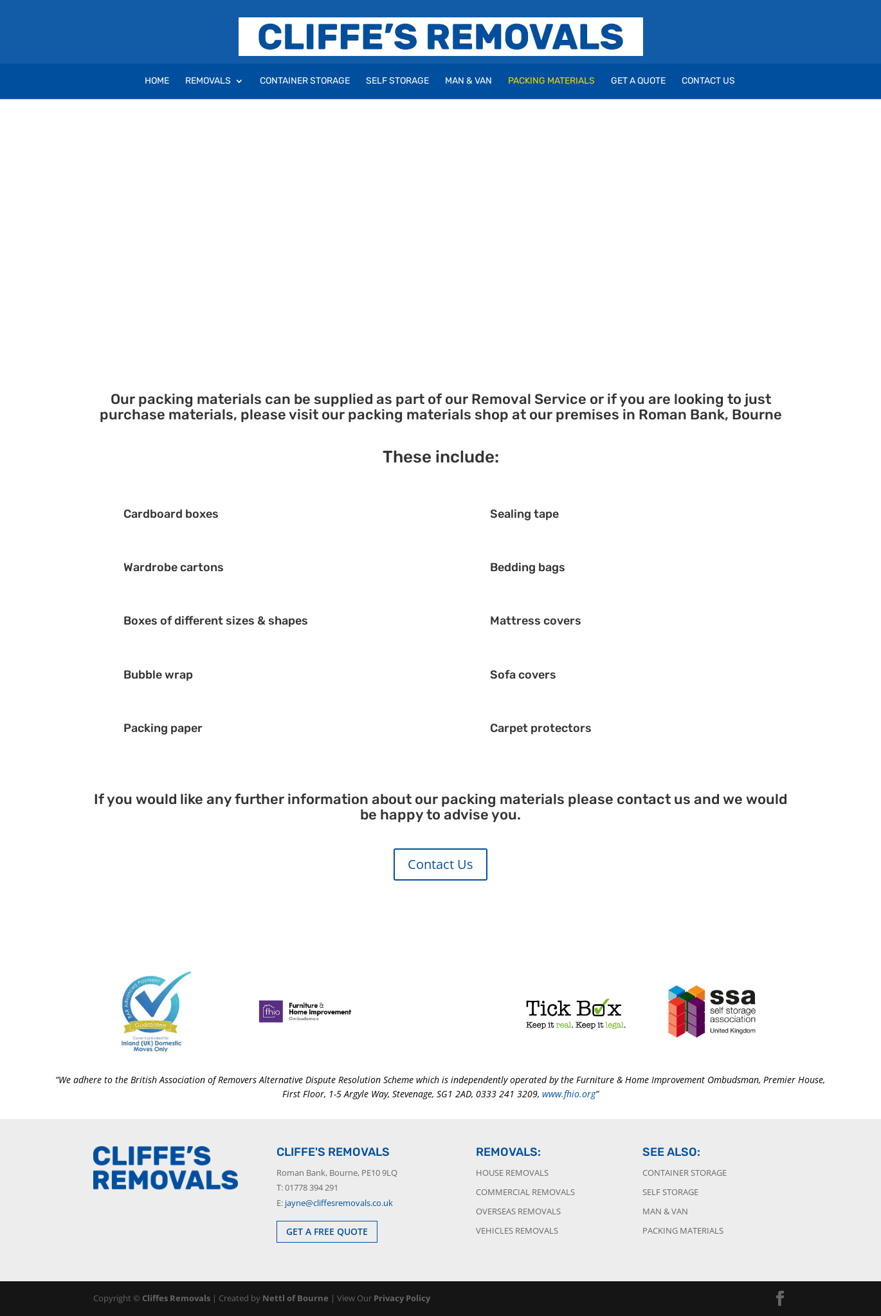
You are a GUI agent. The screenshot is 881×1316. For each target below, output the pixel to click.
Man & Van (468, 81)
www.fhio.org (568, 1094)
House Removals (512, 1172)
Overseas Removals (518, 1211)
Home (157, 81)
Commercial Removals (525, 1192)
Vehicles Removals (517, 1230)
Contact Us (708, 81)
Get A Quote (638, 81)
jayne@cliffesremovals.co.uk (339, 1203)
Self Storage (397, 81)
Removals (208, 81)
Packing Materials (551, 81)
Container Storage (305, 81)
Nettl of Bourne (295, 1298)
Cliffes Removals (176, 1298)
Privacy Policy (402, 1298)
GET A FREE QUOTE (327, 1231)
